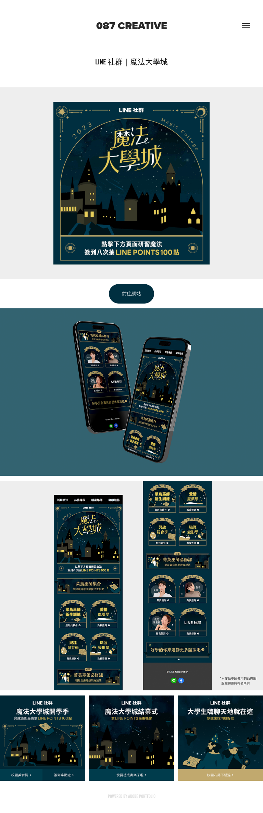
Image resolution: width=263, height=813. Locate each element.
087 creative (131, 25)
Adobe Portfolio (141, 796)
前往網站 (131, 293)
